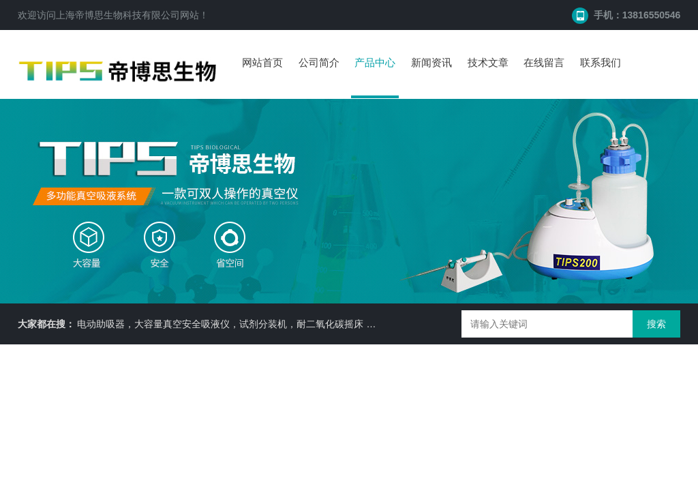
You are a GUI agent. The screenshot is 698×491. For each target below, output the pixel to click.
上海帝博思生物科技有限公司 (118, 15)
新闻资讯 (431, 62)
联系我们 (600, 62)
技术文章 (488, 62)
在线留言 (544, 62)
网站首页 (262, 62)
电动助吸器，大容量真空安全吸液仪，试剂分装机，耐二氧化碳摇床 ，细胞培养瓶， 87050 (269, 323)
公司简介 (319, 62)
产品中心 (374, 62)
